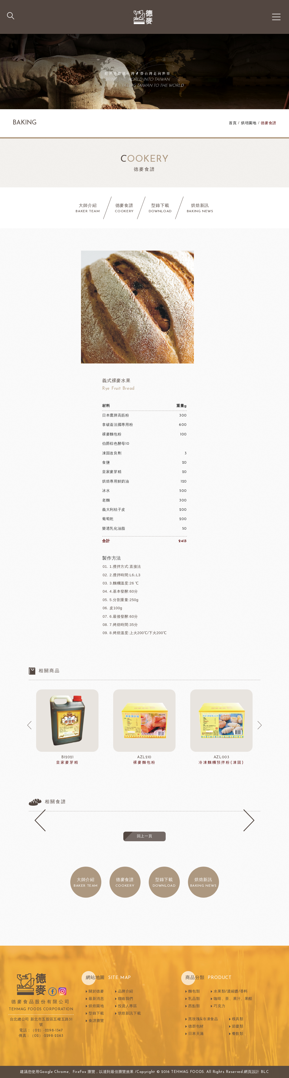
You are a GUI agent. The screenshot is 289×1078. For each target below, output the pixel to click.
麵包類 (194, 991)
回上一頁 (144, 836)
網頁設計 (251, 1072)
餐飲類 (238, 1034)
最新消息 (96, 999)
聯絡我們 (125, 999)
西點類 (194, 1006)
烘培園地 (249, 123)
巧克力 (219, 1006)
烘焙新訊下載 (129, 1013)
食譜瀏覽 (96, 1021)
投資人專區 (127, 1006)
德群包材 (196, 1026)
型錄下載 (96, 1013)
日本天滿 (196, 1034)
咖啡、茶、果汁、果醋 (233, 999)
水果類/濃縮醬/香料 (231, 991)
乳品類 (194, 999)
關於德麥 (96, 991)
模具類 (238, 1019)
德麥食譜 (268, 123)
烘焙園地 (96, 1006)
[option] (67, 727)
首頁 (233, 123)
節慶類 (238, 1026)
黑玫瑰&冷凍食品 (203, 1019)
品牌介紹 (125, 991)
